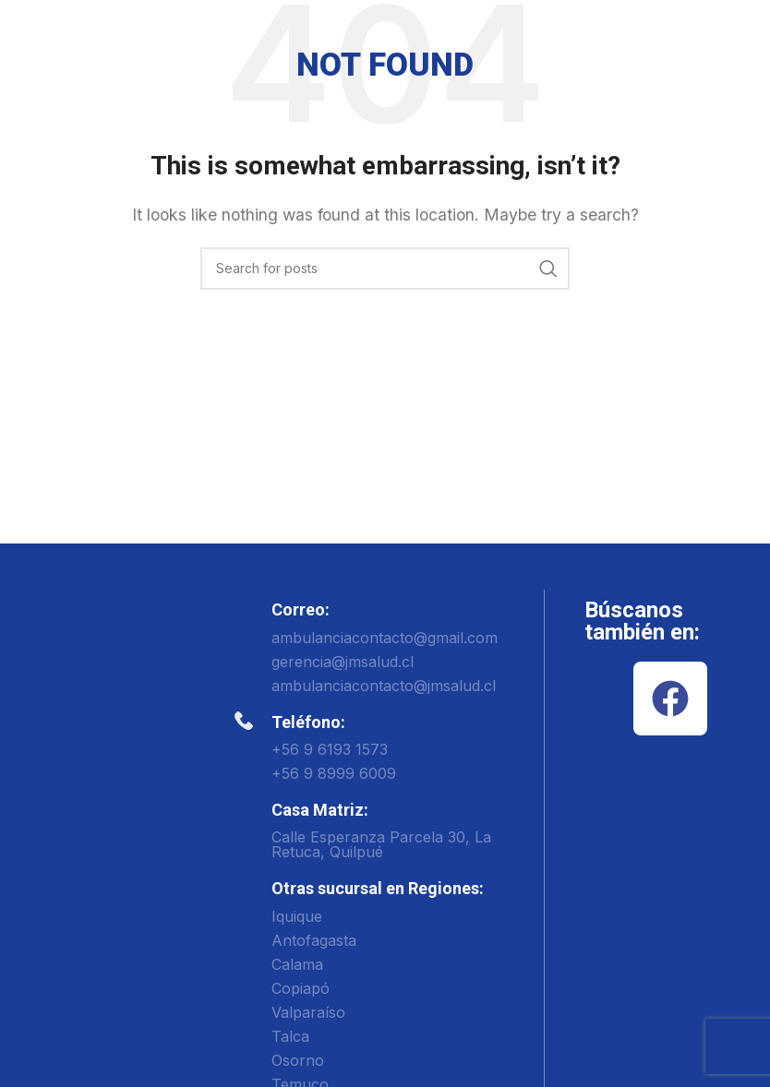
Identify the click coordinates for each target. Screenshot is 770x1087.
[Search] (385, 268)
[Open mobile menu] (746, 32)
